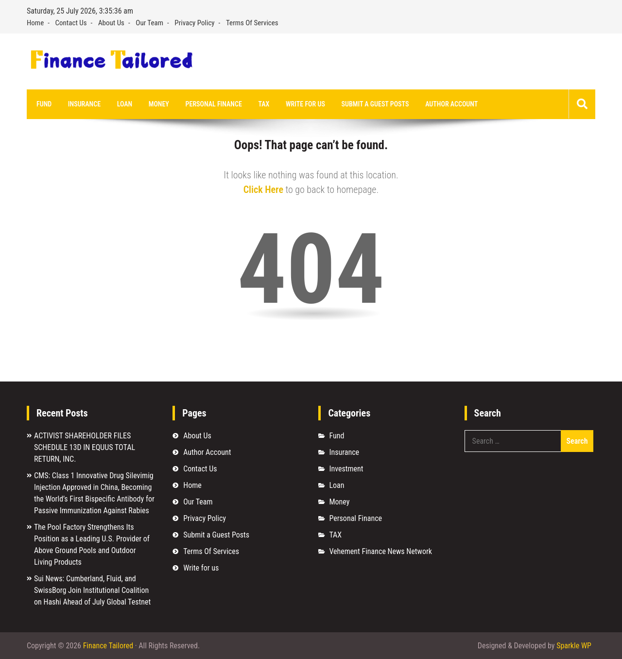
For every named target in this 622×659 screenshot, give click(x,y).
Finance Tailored (108, 645)
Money (159, 104)
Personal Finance (214, 104)
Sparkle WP (573, 645)
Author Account (451, 104)
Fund (44, 104)
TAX (263, 104)
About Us (111, 22)
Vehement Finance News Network (380, 551)
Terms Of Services (252, 22)
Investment (346, 468)
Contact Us (71, 22)
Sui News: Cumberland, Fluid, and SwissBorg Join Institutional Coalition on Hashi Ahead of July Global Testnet (92, 590)
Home (35, 22)
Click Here (263, 189)
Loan (124, 104)
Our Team (149, 22)
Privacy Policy (194, 22)
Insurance (84, 104)
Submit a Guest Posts (375, 104)
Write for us (305, 104)
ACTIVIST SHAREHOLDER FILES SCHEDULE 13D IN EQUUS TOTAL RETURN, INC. (84, 447)
